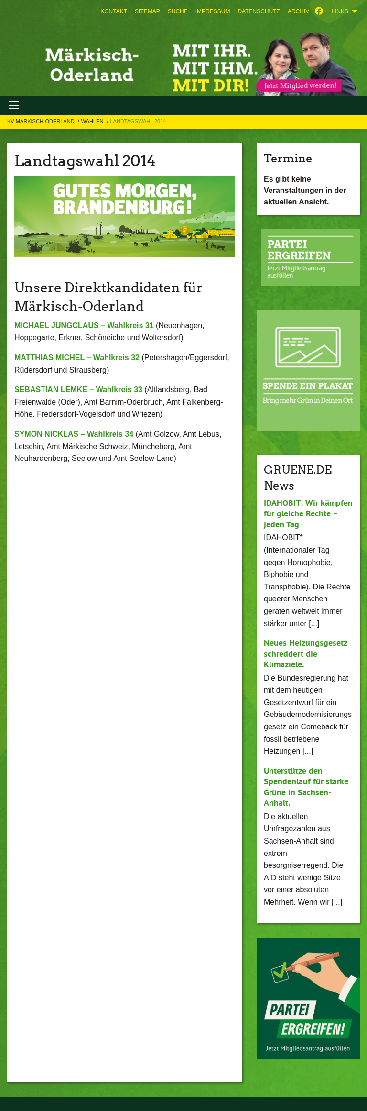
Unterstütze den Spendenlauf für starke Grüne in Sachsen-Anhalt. (306, 787)
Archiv (298, 11)
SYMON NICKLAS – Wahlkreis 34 (73, 434)
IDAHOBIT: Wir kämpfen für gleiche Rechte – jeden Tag (308, 513)
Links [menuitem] (340, 11)
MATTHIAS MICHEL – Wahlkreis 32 (77, 357)
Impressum (212, 11)
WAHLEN (93, 121)
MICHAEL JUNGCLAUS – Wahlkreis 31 (84, 325)
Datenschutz (258, 11)
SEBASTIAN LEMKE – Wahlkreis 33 (78, 389)
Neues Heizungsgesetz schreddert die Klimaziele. (305, 653)
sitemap (147, 11)
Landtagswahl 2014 (138, 121)
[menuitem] (113, 11)
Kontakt (113, 11)
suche (178, 11)
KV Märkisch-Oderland (41, 121)
